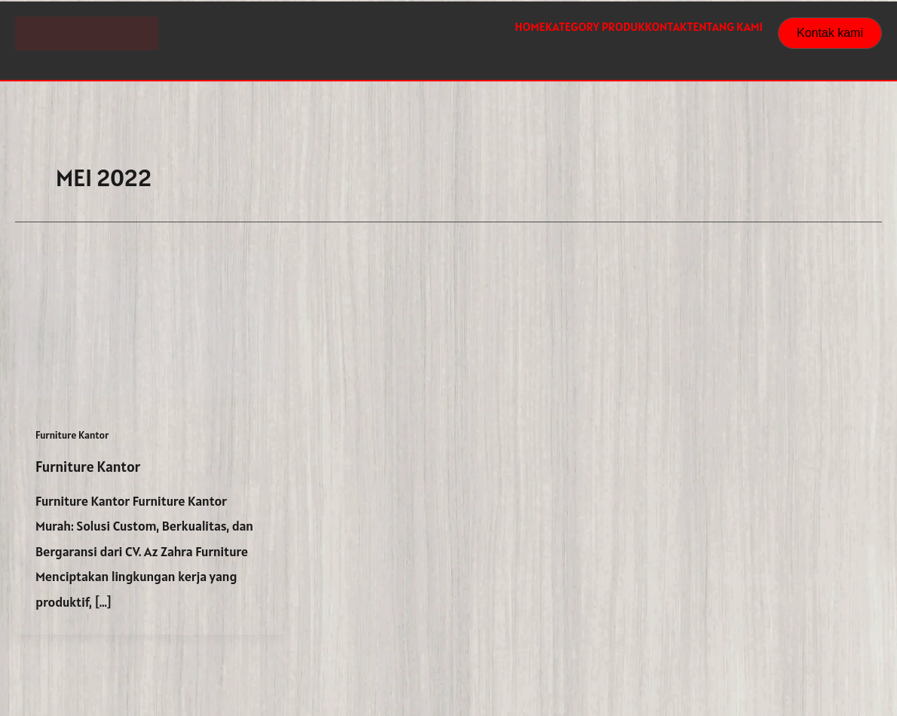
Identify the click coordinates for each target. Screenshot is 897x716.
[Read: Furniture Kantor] (149, 323)
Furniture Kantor (72, 435)
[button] (830, 33)
